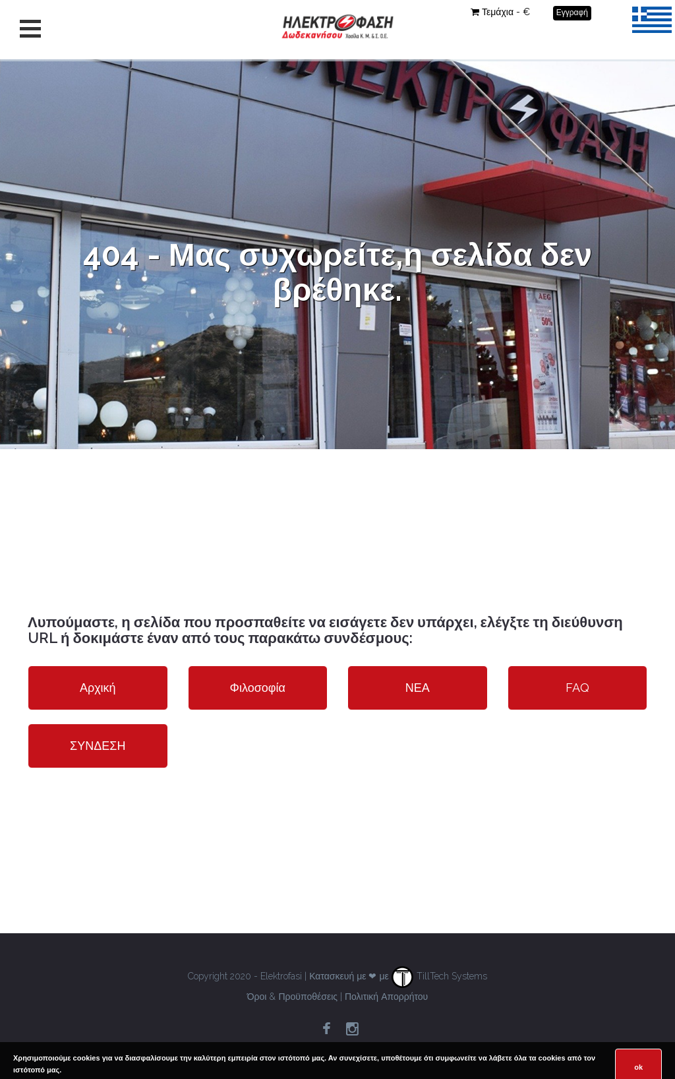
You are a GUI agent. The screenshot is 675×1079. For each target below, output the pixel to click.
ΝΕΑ (417, 687)
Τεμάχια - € (500, 12)
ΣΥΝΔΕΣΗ (97, 746)
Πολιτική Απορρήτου (386, 996)
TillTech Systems (439, 976)
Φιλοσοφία (257, 687)
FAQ (577, 687)
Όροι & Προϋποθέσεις (292, 996)
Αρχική (98, 687)
